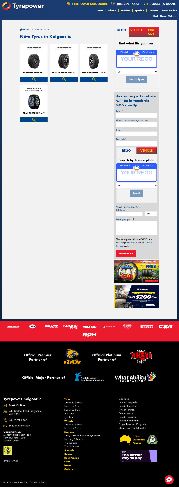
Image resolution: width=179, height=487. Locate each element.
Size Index (124, 398)
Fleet (155, 16)
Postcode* (121, 139)
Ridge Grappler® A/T (34, 72)
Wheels (112, 10)
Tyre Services (70, 442)
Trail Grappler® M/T (33, 113)
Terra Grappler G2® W (94, 72)
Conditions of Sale (37, 482)
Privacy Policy (133, 242)
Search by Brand (72, 409)
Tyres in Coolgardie (128, 402)
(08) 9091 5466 (128, 4)
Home (24, 29)
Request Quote (126, 253)
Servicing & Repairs (73, 439)
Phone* (132, 120)
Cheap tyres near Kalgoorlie (132, 427)
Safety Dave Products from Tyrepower (82, 435)
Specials (139, 10)
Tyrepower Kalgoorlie (87, 4)
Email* (119, 129)
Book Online (169, 10)
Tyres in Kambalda (127, 406)
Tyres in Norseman (127, 417)
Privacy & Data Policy (19, 482)
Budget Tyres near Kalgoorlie (132, 424)
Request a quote (160, 4)
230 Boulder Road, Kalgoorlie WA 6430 (25, 412)
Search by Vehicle (73, 402)
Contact (153, 10)
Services (125, 10)
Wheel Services (71, 446)
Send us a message (19, 425)
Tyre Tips (68, 417)
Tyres (100, 10)
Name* (119, 111)
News (163, 16)
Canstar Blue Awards (129, 420)
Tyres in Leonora (126, 413)
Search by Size (71, 406)
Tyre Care (69, 413)
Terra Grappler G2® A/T (63, 72)
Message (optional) (125, 219)
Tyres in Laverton (126, 409)
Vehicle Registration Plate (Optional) (128, 208)
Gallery (172, 16)
